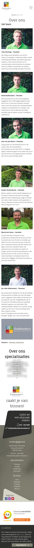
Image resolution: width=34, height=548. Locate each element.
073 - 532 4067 (24, 425)
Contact (17, 484)
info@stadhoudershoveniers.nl (19, 428)
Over (17, 480)
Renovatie (17, 471)
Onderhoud (17, 469)
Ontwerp (17, 464)
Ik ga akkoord (21, 545)
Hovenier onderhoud (16, 342)
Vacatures (17, 482)
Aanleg (17, 466)
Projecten (17, 486)
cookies (22, 534)
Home (13, 15)
